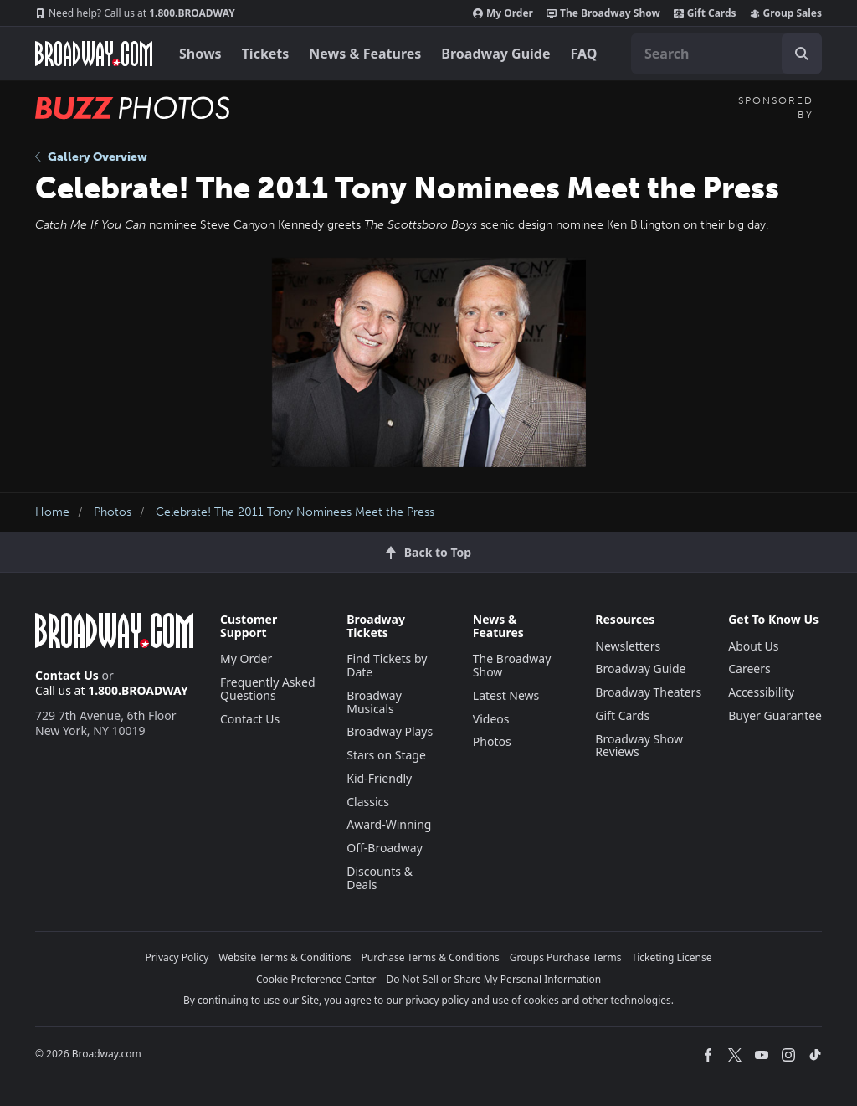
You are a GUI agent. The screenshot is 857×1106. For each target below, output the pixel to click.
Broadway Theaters (648, 692)
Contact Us (67, 675)
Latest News (506, 695)
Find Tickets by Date (386, 665)
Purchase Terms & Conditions (431, 957)
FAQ (584, 53)
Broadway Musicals (374, 702)
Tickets (266, 53)
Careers (749, 668)
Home (52, 512)
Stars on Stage (386, 755)
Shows (200, 53)
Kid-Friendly (379, 778)
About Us (753, 646)
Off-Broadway (384, 848)
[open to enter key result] (802, 53)
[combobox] (726, 53)
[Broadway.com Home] (93, 53)
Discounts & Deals (379, 878)
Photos (112, 512)
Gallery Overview (91, 157)
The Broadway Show (603, 13)
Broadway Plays (389, 731)
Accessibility (761, 692)
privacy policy (437, 1000)
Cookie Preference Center (316, 979)
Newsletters (627, 646)
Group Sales (786, 13)
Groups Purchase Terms (566, 957)
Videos (491, 719)
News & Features (365, 53)
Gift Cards (705, 13)
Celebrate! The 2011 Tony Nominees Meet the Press (295, 512)
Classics (367, 802)
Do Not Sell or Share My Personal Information (493, 979)
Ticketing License (672, 957)
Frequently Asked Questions (268, 688)
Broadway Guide (495, 53)
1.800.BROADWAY (135, 13)
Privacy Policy (177, 957)
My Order (503, 13)
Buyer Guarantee (775, 715)
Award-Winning (388, 824)
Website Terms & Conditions (284, 957)
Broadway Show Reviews (639, 745)
